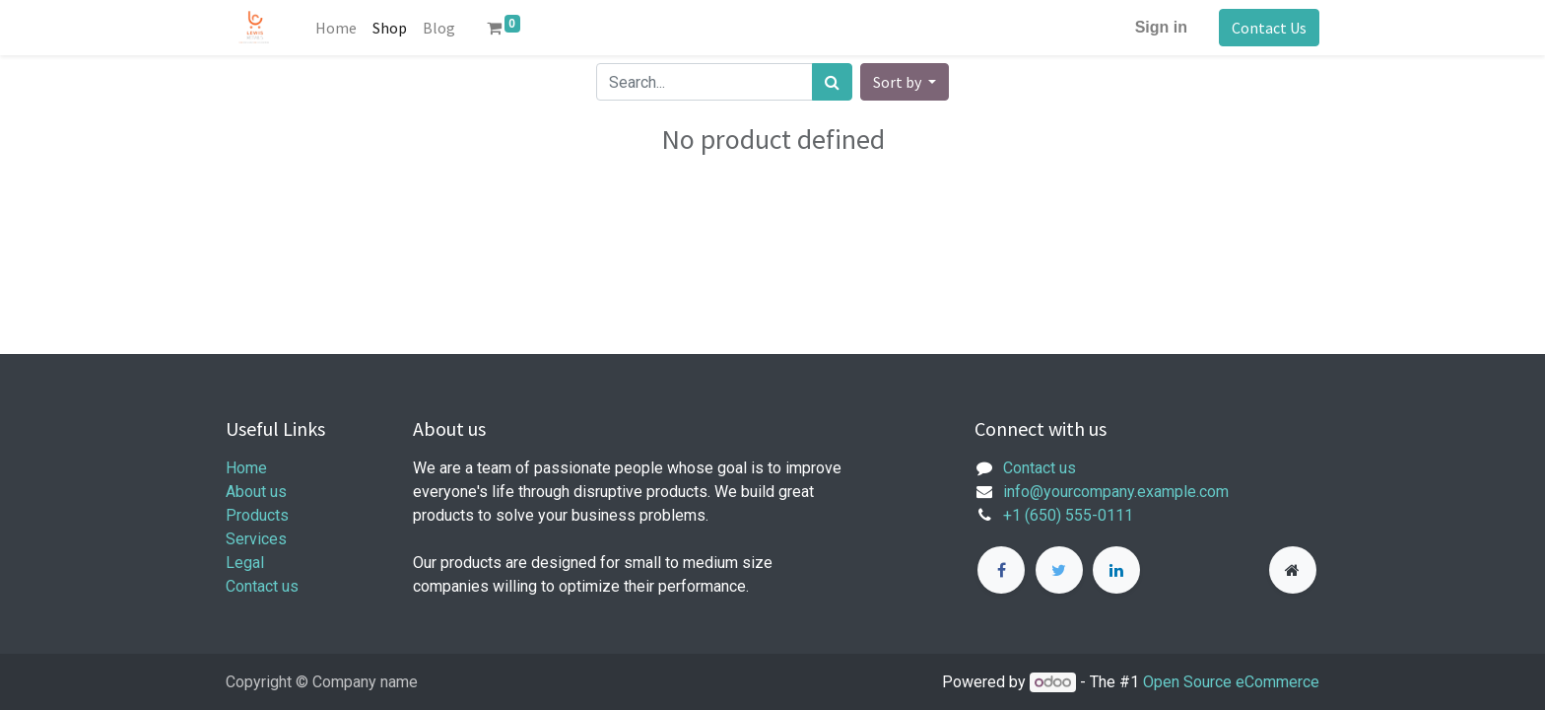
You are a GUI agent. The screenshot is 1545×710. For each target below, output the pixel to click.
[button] (904, 82)
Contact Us (1269, 27)
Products (257, 515)
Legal (245, 562)
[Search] (832, 82)
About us (256, 491)
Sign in (1161, 27)
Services (256, 539)
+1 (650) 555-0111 (1068, 515)
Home (246, 468)
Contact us (262, 586)
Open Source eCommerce (1231, 682)
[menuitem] (336, 27)
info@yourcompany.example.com (1116, 491)
